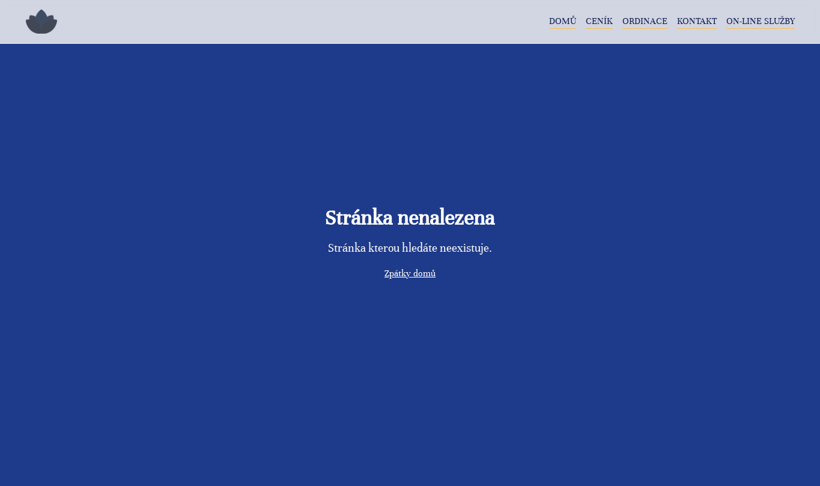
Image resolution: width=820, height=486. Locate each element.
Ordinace (644, 21)
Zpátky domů (410, 273)
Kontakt (697, 21)
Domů (562, 21)
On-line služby (760, 21)
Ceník (599, 21)
